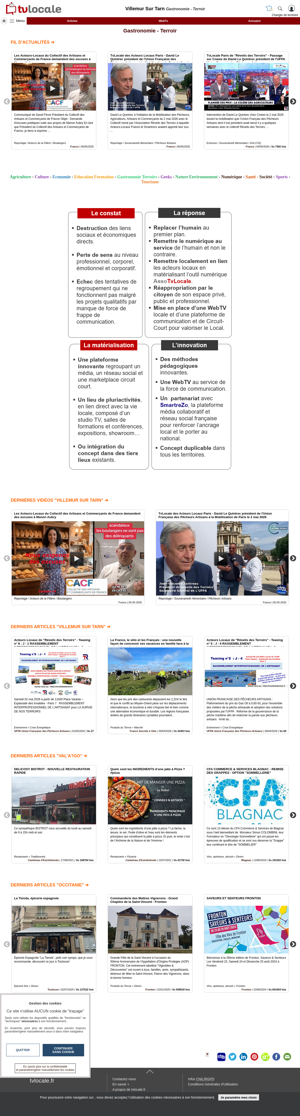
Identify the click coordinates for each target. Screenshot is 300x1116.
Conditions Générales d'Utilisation (213, 1084)
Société (265, 176)
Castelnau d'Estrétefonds (43, 860)
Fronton (150, 989)
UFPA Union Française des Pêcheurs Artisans (42, 731)
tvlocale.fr (42, 1080)
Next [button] (293, 101)
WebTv (163, 21)
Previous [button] (6, 101)
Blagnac (246, 860)
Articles (72, 21)
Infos (201, 1079)
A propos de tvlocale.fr (129, 1089)
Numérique (231, 176)
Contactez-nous (124, 1079)
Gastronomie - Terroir (150, 31)
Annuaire (254, 21)
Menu (20, 21)
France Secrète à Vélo (143, 731)
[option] (53, 101)
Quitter (23, 1050)
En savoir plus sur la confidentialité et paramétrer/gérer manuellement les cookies (45, 1068)
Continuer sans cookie (63, 1050)
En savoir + (120, 1084)
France (74, 146)
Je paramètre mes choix (238, 1097)
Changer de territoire (285, 15)
